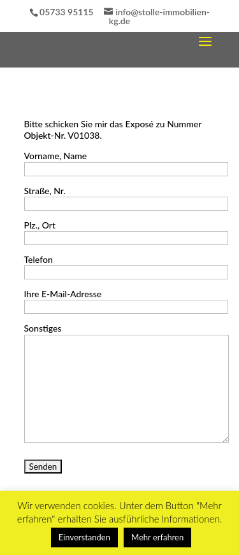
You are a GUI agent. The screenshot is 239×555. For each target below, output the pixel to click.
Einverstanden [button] (84, 537)
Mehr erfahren (157, 537)
